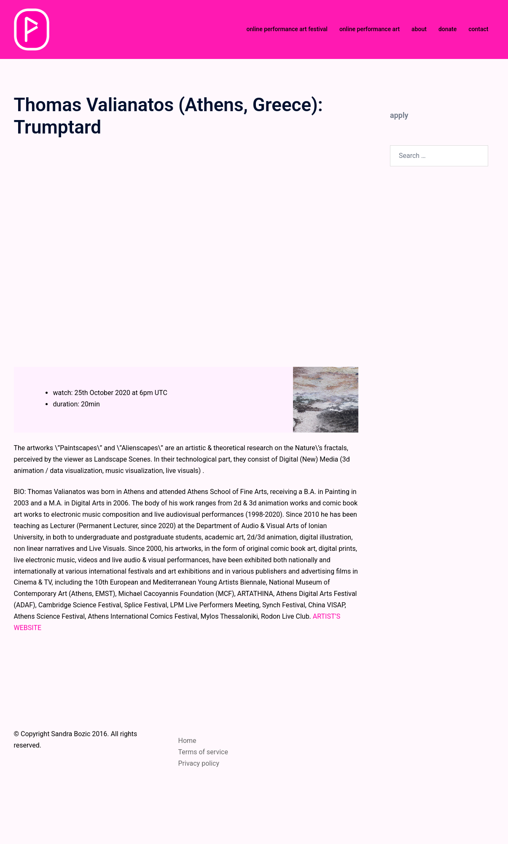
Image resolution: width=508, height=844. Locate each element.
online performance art (369, 29)
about (419, 29)
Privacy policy (199, 763)
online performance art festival (286, 29)
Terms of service (203, 752)
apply (399, 115)
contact (478, 29)
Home (187, 741)
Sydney (207, 829)
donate (447, 29)
